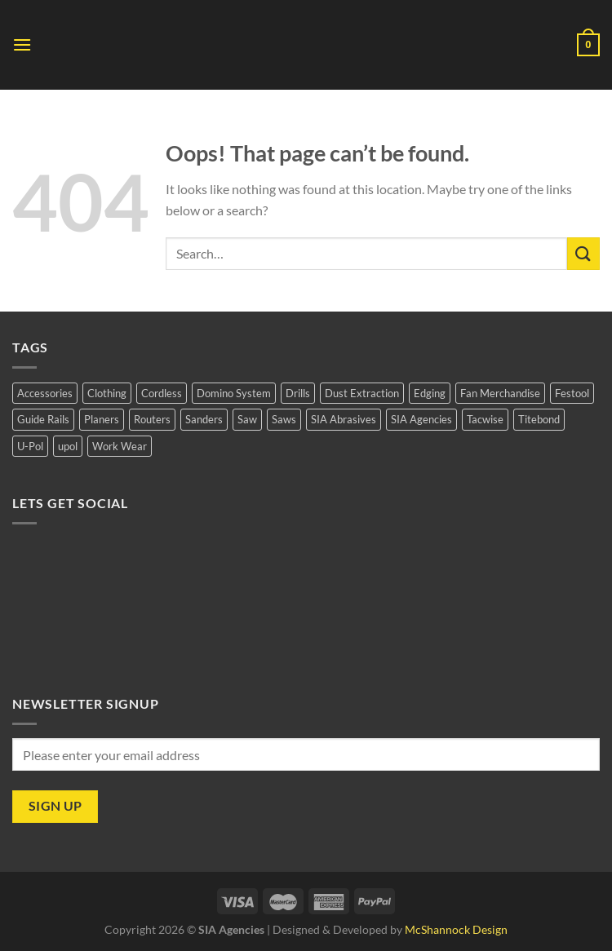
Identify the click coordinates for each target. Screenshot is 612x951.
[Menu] (22, 44)
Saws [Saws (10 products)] (284, 419)
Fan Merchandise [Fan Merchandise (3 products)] (500, 393)
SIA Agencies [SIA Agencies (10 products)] (421, 419)
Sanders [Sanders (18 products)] (204, 419)
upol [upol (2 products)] (68, 446)
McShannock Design (456, 929)
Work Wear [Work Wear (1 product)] (119, 446)
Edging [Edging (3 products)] (430, 393)
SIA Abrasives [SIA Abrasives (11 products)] (343, 419)
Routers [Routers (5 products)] (152, 419)
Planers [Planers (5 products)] (101, 419)
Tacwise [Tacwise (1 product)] (485, 419)
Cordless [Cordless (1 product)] (161, 393)
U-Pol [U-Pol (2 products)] (30, 446)
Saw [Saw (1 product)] (247, 419)
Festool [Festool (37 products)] (572, 393)
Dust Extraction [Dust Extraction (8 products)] (362, 393)
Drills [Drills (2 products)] (298, 393)
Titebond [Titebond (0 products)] (539, 419)
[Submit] (583, 253)
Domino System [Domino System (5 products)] (234, 393)
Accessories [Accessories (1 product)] (45, 393)
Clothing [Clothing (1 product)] (106, 393)
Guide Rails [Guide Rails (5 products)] (43, 419)
